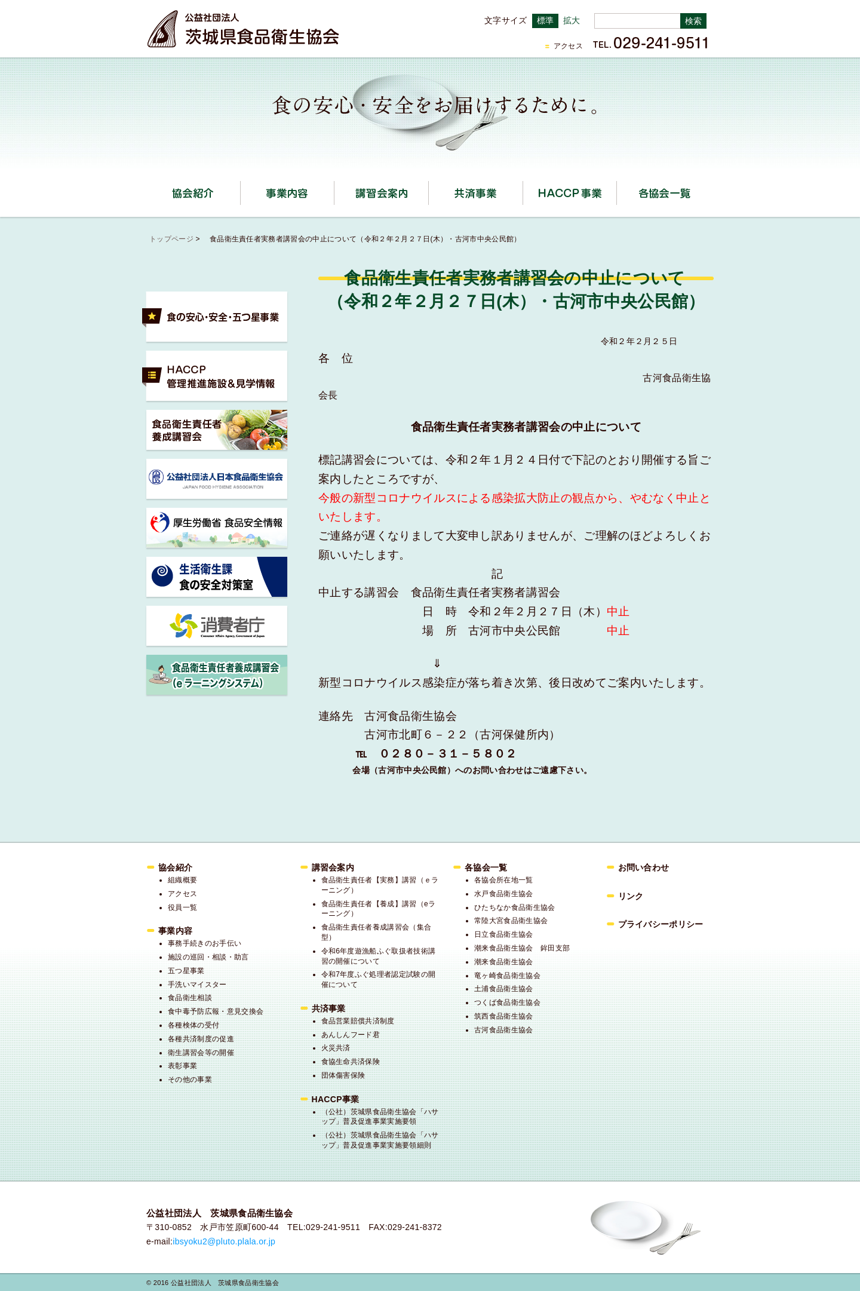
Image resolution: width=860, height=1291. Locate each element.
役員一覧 (182, 907)
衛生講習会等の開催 (201, 1052)
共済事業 (329, 1008)
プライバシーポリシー (661, 924)
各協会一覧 (664, 193)
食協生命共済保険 (350, 1061)
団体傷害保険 (343, 1075)
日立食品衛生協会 (503, 934)
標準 (545, 20)
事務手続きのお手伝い (204, 943)
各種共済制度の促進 (201, 1039)
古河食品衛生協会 (503, 1030)
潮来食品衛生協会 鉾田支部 (522, 948)
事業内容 (175, 931)
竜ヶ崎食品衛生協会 (507, 975)
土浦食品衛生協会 (503, 989)
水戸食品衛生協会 (503, 894)
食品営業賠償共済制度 (358, 1021)
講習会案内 (428, 189)
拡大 (571, 20)
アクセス (568, 46)
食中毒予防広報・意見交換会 (215, 1011)
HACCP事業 (616, 189)
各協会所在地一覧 (503, 880)
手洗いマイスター (197, 984)
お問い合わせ (643, 867)
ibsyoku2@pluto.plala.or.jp (224, 1241)
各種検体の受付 (193, 1025)
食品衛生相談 (190, 997)
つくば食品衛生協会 (507, 1002)
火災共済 (336, 1048)
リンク (631, 896)
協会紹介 (240, 189)
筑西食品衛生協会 (503, 1016)
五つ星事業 (186, 971)
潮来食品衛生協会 (503, 962)
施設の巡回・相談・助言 (208, 957)
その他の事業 (190, 1079)
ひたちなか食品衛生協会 (514, 907)
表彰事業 (182, 1066)
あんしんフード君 (350, 1035)
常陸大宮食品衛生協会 (511, 920)
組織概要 (182, 880)
